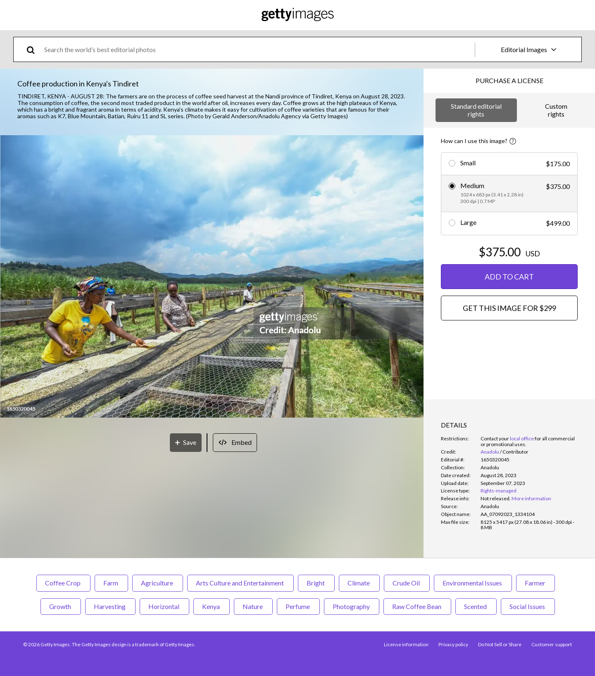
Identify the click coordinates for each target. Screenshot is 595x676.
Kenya (211, 606)
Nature (253, 606)
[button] (212, 277)
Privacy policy (453, 644)
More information (531, 498)
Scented (476, 606)
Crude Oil (407, 583)
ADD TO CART (509, 276)
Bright (316, 583)
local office (522, 438)
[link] (496, 498)
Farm (111, 583)
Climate (359, 583)
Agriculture (157, 583)
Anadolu (490, 452)
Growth (60, 606)
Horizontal (164, 606)
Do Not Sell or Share (499, 644)
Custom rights (556, 109)
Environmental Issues (473, 583)
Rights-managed (498, 490)
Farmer (535, 583)
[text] (258, 49)
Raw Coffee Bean (417, 606)
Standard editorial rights (476, 109)
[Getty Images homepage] (298, 15)
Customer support (551, 644)
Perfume (298, 606)
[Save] (186, 442)
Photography (352, 606)
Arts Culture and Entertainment (240, 583)
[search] (34, 49)
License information (406, 644)
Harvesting (110, 606)
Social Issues (527, 606)
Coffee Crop (63, 583)
